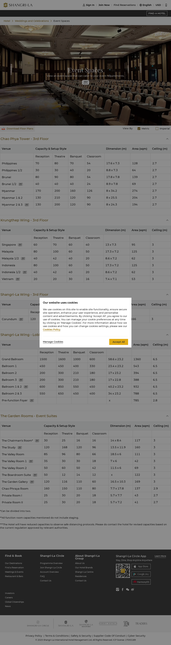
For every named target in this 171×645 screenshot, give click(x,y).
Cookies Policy (51, 329)
